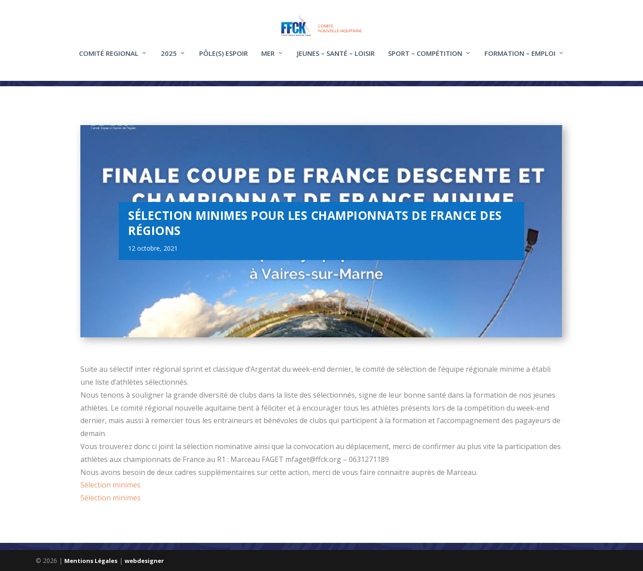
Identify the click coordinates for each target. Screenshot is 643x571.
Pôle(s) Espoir (223, 59)
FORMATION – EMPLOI (519, 59)
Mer (268, 59)
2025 (169, 59)
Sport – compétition (425, 59)
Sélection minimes (110, 485)
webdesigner (144, 561)
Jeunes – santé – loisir (336, 59)
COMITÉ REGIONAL (108, 59)
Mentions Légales (90, 561)
